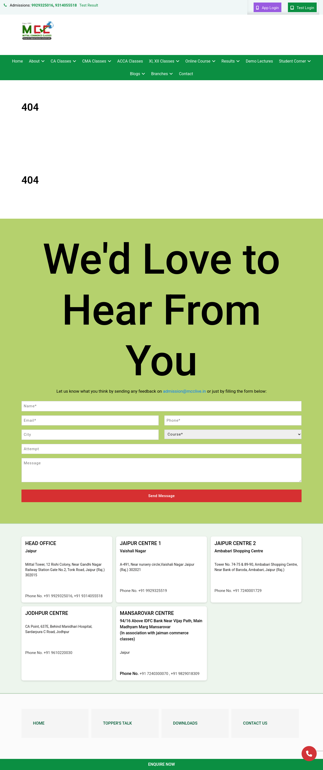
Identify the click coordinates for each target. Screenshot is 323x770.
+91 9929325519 (152, 590)
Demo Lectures (259, 61)
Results (228, 61)
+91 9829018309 (185, 673)
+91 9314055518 (88, 596)
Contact (186, 73)
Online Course (197, 61)
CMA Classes (94, 61)
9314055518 (66, 5)
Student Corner (292, 61)
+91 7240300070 (154, 673)
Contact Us (255, 723)
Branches (159, 73)
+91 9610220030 (58, 652)
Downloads (185, 723)
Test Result (88, 5)
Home (17, 61)
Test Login (302, 8)
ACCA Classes (130, 61)
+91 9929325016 (58, 596)
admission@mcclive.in (184, 391)
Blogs (135, 73)
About (34, 61)
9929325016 (42, 5)
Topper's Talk (117, 723)
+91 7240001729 (247, 590)
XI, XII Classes (161, 61)
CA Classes (61, 61)
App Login (267, 8)
